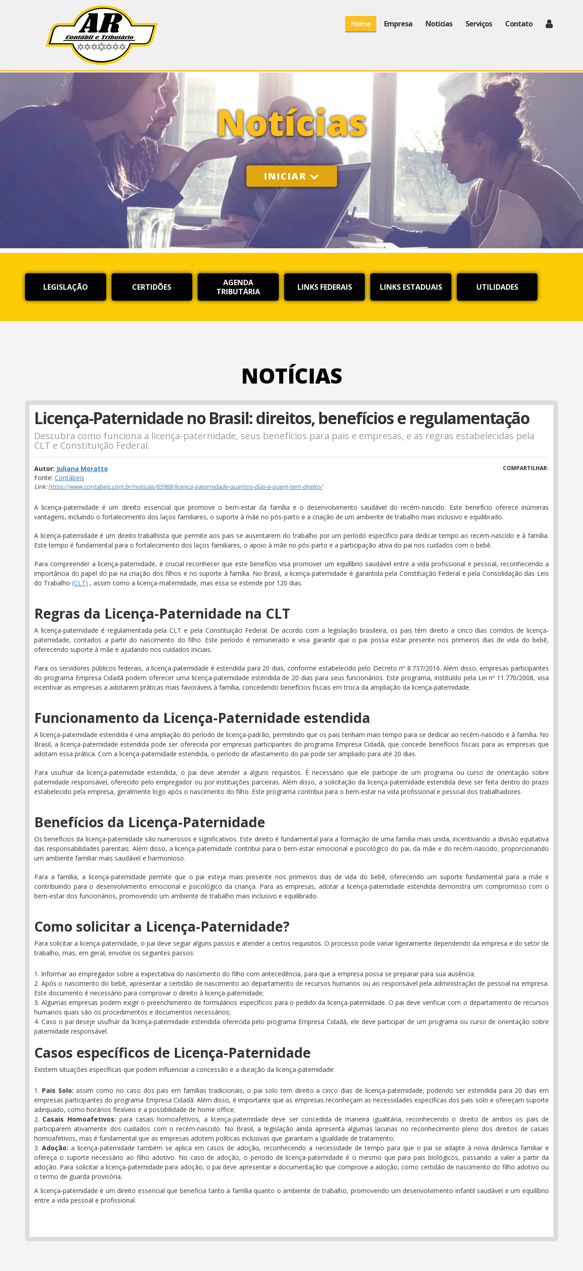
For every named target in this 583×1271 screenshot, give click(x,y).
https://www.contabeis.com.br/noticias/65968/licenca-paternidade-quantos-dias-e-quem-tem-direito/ (185, 486)
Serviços (478, 24)
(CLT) (80, 583)
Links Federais (324, 287)
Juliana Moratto (82, 468)
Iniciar (292, 176)
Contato (518, 24)
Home (361, 24)
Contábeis (69, 477)
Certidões (151, 287)
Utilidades (497, 287)
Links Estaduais (411, 287)
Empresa (398, 24)
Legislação (65, 287)
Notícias (438, 24)
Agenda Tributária (238, 287)
